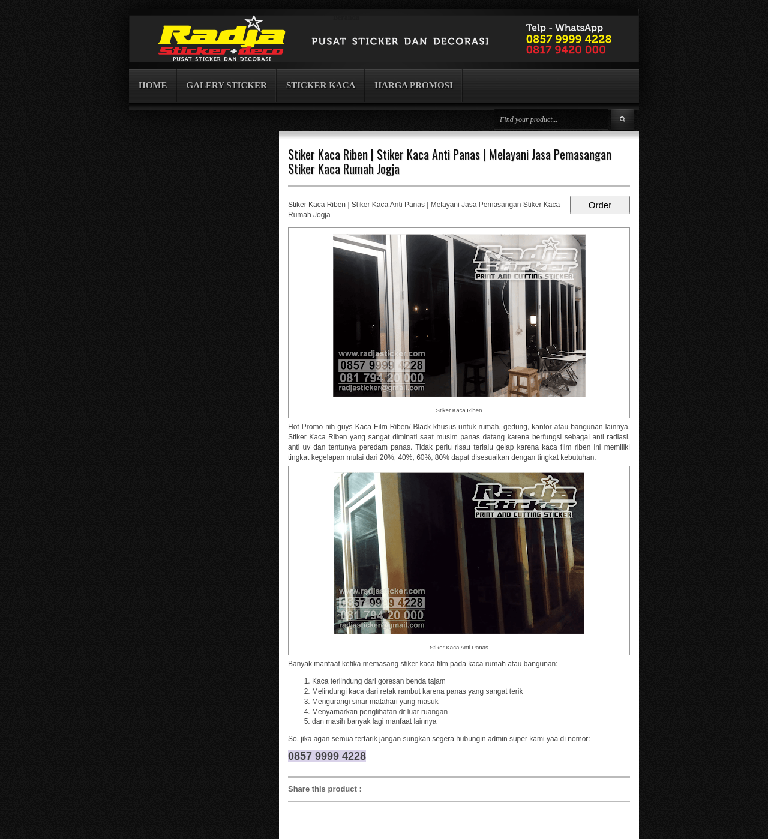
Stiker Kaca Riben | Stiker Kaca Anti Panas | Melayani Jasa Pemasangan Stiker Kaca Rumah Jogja (449, 161)
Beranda (346, 17)
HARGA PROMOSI (413, 85)
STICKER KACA (320, 85)
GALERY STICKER (227, 85)
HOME (153, 85)
